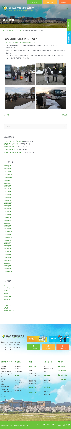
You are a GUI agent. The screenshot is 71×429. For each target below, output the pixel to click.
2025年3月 (8, 200)
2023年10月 (8, 237)
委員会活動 (7, 296)
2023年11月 (8, 234)
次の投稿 (65, 115)
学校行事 (21, 42)
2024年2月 (8, 226)
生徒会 (6, 302)
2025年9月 (8, 183)
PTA (5, 285)
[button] (34, 2)
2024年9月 (8, 206)
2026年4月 (8, 166)
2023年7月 (8, 243)
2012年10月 (8, 271)
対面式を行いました (10, 147)
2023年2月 (8, 252)
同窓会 (6, 294)
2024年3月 (8, 223)
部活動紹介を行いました (12, 144)
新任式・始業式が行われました (14, 152)
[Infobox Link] (33, 347)
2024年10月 (8, 203)
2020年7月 (8, 266)
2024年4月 (8, 220)
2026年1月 (8, 172)
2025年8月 (8, 186)
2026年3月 (8, 169)
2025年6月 (8, 192)
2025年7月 (8, 189)
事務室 (6, 291)
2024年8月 (8, 209)
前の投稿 (6, 115)
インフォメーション (11, 42)
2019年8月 (8, 269)
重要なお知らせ (9, 311)
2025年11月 (8, 177)
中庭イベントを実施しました (13, 141)
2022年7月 (8, 257)
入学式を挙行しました (11, 149)
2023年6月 (8, 246)
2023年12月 (8, 231)
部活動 (6, 308)
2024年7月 (8, 212)
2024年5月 (8, 217)
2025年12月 (8, 174)
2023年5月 (8, 249)
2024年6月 (8, 214)
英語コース (7, 305)
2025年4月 (8, 197)
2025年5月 (8, 194)
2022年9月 (8, 254)
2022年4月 (8, 260)
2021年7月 (8, 263)
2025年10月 (8, 180)
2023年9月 (8, 240)
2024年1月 (8, 229)
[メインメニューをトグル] (67, 9)
